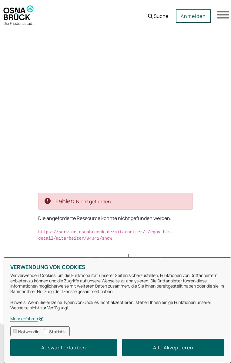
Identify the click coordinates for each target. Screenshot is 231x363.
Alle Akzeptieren (173, 347)
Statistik (57, 332)
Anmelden (193, 16)
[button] (158, 14)
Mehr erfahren (24, 318)
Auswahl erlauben (63, 347)
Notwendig (28, 332)
